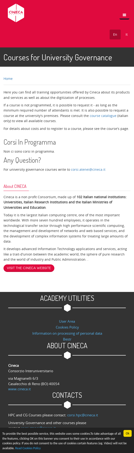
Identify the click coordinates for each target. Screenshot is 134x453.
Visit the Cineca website (29, 268)
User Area (67, 321)
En (115, 34)
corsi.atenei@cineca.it (88, 169)
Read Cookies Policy (28, 448)
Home (8, 78)
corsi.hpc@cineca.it (82, 415)
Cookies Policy (67, 327)
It (127, 34)
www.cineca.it (19, 389)
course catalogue (103, 115)
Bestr (67, 339)
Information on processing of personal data (67, 333)
